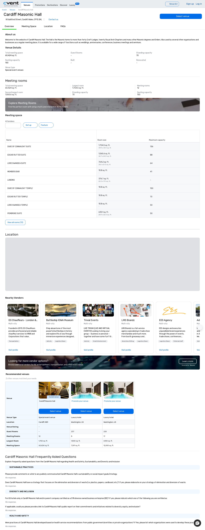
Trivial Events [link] (91, 320)
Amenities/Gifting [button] (128, 341)
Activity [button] (49, 341)
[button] (13, 341)
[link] (23, 310)
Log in (199, 4)
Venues (27, 5)
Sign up (190, 4)
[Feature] (46, 125)
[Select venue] (181, 16)
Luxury (72, 5)
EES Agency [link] (165, 320)
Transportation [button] (14, 341)
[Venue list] (172, 4)
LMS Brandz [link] (128, 320)
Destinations (52, 5)
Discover (63, 5)
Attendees (9, 121)
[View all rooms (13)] (15, 222)
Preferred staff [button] (178, 341)
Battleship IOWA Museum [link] (59, 320)
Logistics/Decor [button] (60, 341)
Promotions (40, 5)
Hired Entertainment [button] (99, 341)
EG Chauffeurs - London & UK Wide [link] (23, 320)
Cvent (4, 10)
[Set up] (30, 125)
